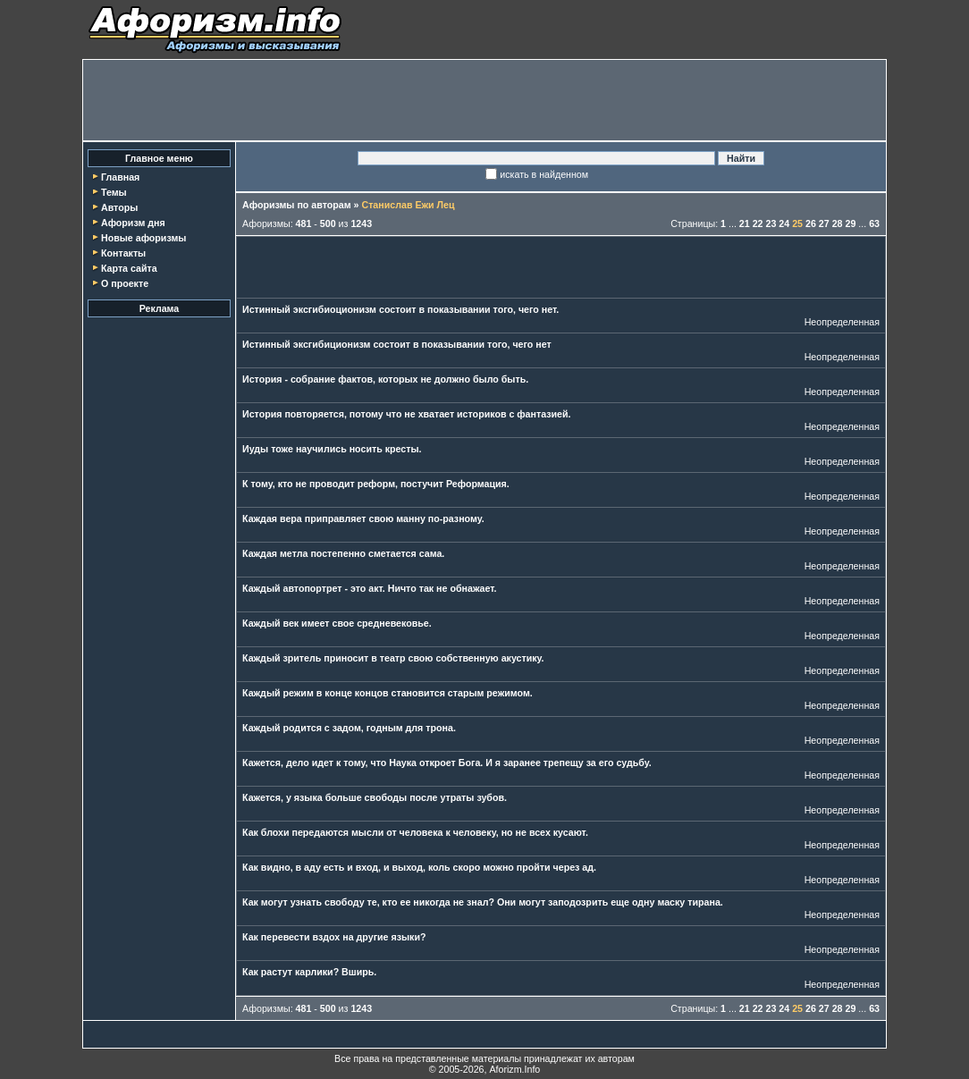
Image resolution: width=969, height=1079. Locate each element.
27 (824, 223)
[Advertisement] (484, 100)
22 (758, 223)
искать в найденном (544, 174)
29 (850, 223)
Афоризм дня (133, 222)
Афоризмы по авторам (296, 204)
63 (874, 223)
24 (784, 223)
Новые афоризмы (143, 237)
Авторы (119, 207)
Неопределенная (842, 321)
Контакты (123, 253)
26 (810, 223)
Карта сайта (129, 268)
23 (771, 223)
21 (744, 223)
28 (837, 223)
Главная (120, 177)
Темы (114, 192)
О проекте (124, 283)
